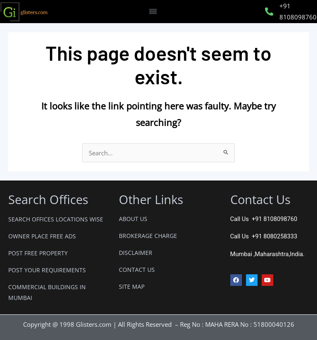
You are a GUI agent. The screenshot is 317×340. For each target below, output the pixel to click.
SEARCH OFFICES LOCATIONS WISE (55, 219)
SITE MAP (131, 286)
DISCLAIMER (135, 253)
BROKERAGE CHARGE (148, 236)
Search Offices (48, 199)
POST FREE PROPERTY (38, 253)
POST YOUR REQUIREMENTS (47, 270)
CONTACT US (137, 269)
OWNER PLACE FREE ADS (42, 236)
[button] (152, 11)
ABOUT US (133, 219)
